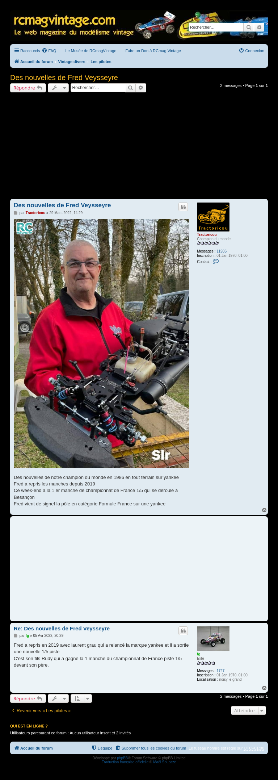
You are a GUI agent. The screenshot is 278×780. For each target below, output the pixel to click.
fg (198, 654)
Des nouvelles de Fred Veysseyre (64, 78)
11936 (221, 251)
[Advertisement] (139, 146)
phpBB (122, 758)
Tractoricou (206, 235)
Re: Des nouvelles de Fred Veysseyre (62, 628)
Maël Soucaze (164, 762)
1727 (220, 671)
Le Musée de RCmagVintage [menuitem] (90, 51)
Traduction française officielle (125, 762)
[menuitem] (49, 50)
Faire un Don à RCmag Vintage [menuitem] (153, 51)
